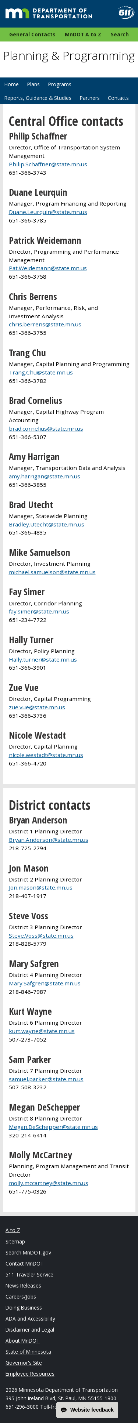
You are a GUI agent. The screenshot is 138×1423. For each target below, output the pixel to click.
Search (120, 34)
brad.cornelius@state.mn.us (46, 428)
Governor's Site (24, 1362)
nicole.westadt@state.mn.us (46, 754)
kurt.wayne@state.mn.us (42, 1031)
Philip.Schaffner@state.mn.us (48, 164)
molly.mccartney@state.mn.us (48, 1183)
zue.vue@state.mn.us (37, 707)
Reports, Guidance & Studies (37, 97)
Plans (33, 84)
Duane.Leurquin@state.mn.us (48, 212)
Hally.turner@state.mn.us (43, 659)
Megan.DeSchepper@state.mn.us (53, 1126)
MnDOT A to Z (83, 34)
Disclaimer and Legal (30, 1329)
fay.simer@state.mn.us (39, 611)
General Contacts (32, 34)
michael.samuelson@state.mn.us (52, 572)
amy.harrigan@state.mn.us (44, 476)
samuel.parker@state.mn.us (46, 1079)
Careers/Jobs (21, 1296)
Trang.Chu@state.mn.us (41, 372)
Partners (89, 97)
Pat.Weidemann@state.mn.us (48, 268)
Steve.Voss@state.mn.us (41, 935)
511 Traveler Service (29, 1274)
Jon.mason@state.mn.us (40, 887)
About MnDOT (23, 1340)
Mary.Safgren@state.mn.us (45, 983)
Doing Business (24, 1307)
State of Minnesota (28, 1351)
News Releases (23, 1285)
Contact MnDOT (25, 1263)
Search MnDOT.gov (28, 1252)
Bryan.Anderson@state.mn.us (48, 839)
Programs (59, 84)
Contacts (118, 97)
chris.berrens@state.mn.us (45, 324)
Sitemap (15, 1241)
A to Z (13, 1230)
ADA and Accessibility (30, 1318)
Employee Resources (30, 1373)
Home (11, 84)
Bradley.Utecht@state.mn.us (46, 524)
